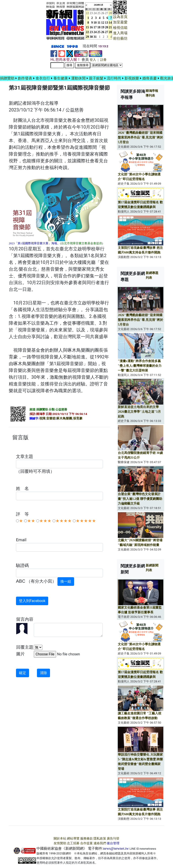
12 (102, 22)
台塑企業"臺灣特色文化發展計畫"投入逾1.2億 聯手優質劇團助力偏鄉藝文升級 (140, 498)
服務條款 (86, 838)
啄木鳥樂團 (64, 418)
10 (95, 22)
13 (106, 22)
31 (95, 36)
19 (102, 27)
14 (110, 22)
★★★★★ (86, 520)
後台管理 (113, 843)
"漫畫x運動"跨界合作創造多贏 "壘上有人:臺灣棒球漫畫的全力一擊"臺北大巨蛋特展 (140, 365)
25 (98, 13)
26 (102, 13)
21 (110, 27)
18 (98, 27)
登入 (93, 59)
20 (106, 27)
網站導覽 (73, 838)
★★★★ (63, 520)
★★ (31, 520)
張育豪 (77, 418)
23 (91, 13)
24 (95, 13)
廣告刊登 (113, 838)
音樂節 (51, 418)
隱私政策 (99, 838)
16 (91, 27)
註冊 (103, 59)
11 (99, 22)
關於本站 (60, 838)
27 (106, 13)
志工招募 (73, 843)
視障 (42, 418)
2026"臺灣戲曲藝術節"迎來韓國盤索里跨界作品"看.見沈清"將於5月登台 (140, 137)
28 (110, 13)
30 (91, 36)
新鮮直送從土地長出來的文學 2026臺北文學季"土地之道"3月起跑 (139, 411)
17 (95, 27)
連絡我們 (99, 843)
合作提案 (86, 843)
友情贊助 (60, 843)
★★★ (45, 520)
